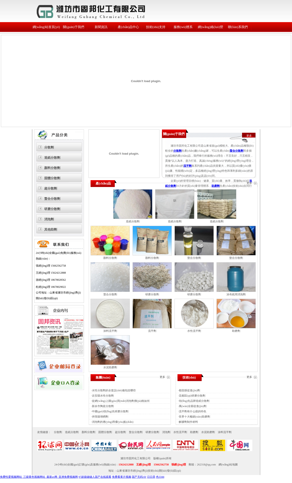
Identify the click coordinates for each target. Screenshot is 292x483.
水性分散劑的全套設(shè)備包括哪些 (114, 390)
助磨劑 (215, 185)
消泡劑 (49, 219)
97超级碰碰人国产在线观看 (94, 476)
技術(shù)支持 (155, 27)
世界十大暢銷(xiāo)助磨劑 (194, 416)
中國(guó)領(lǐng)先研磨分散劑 (110, 411)
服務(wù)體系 (183, 27)
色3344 (160, 476)
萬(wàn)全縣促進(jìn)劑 (192, 406)
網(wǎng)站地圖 (228, 464)
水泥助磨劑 (110, 367)
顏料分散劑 (52, 168)
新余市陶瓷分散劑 (103, 406)
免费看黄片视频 (121, 476)
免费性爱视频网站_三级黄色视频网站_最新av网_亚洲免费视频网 (39, 476)
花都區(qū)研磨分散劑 (192, 395)
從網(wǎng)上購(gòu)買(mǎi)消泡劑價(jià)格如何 (121, 400)
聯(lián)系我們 (238, 27)
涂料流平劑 (110, 330)
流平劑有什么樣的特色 (192, 411)
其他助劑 (50, 229)
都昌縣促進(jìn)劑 (189, 390)
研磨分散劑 (52, 209)
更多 (249, 135)
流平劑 (187, 165)
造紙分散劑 (52, 157)
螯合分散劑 (52, 198)
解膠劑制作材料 (188, 421)
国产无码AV (139, 476)
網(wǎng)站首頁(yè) (46, 27)
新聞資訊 (101, 27)
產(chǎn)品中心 (128, 27)
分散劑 (49, 147)
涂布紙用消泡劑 (236, 294)
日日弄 (151, 476)
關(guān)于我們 (73, 27)
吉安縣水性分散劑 (103, 395)
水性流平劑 (194, 330)
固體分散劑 (52, 178)
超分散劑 (50, 188)
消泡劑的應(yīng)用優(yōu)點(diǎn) (112, 421)
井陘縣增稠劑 (100, 416)
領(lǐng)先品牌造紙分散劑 (194, 400)
